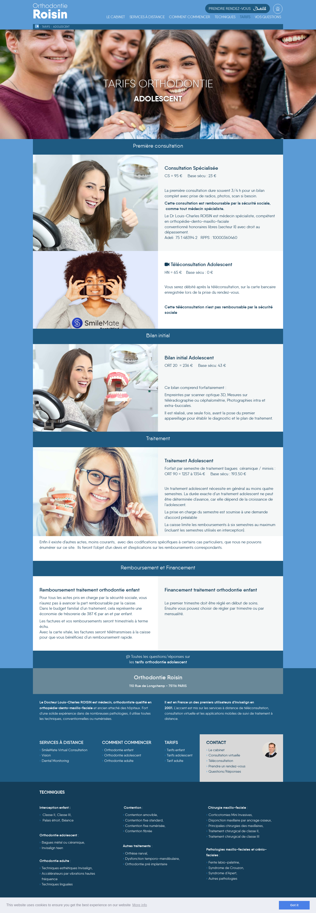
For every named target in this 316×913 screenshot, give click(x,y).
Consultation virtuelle (224, 755)
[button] (147, 17)
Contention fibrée (138, 831)
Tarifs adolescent (179, 755)
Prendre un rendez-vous (226, 766)
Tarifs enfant (176, 750)
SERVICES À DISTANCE (61, 742)
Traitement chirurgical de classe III (233, 836)
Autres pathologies (222, 878)
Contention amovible (141, 815)
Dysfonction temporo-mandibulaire (152, 858)
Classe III (64, 815)
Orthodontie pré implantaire (146, 864)
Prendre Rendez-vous (237, 8)
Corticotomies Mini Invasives (230, 815)
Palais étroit (51, 820)
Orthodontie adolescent (122, 755)
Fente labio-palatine (223, 862)
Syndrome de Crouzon (225, 868)
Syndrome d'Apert (222, 873)
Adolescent (61, 26)
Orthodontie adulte (118, 761)
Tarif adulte (175, 761)
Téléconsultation (220, 761)
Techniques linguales (57, 884)
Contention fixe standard (144, 820)
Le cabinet (216, 750)
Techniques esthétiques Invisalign (67, 868)
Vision (46, 755)
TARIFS (171, 742)
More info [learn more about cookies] (139, 905)
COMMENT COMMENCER (126, 742)
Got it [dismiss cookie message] (294, 905)
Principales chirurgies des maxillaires (235, 826)
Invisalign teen (52, 848)
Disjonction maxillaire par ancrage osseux (239, 820)
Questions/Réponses (224, 771)
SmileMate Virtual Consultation (64, 750)
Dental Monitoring (55, 761)
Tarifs (46, 26)
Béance (68, 820)
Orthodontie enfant (118, 750)
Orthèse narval (136, 853)
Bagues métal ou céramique (63, 842)
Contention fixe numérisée (145, 826)
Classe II (49, 815)
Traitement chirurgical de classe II (233, 831)
